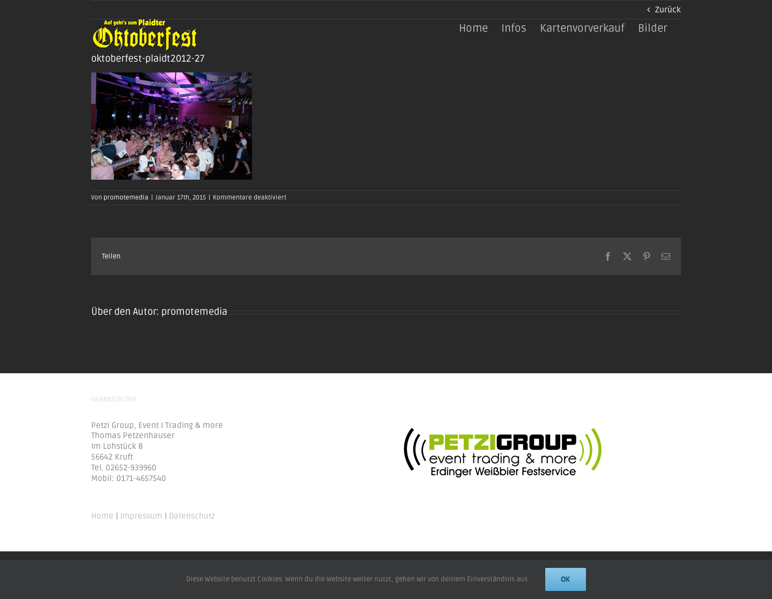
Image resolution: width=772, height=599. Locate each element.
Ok (565, 579)
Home (102, 516)
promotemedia (126, 198)
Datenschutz (192, 516)
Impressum (141, 516)
